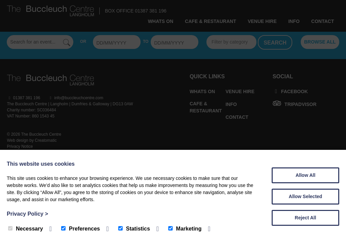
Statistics (134, 229)
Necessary (25, 229)
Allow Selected (305, 196)
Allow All (306, 175)
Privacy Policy (27, 214)
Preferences (80, 229)
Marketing (185, 229)
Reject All (305, 217)
